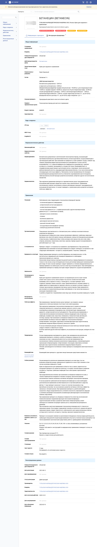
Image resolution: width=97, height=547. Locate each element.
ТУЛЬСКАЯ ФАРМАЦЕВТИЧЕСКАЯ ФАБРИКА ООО (53, 52)
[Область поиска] (25, 11)
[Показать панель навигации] (6, 2)
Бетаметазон (43, 61)
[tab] (35, 35)
